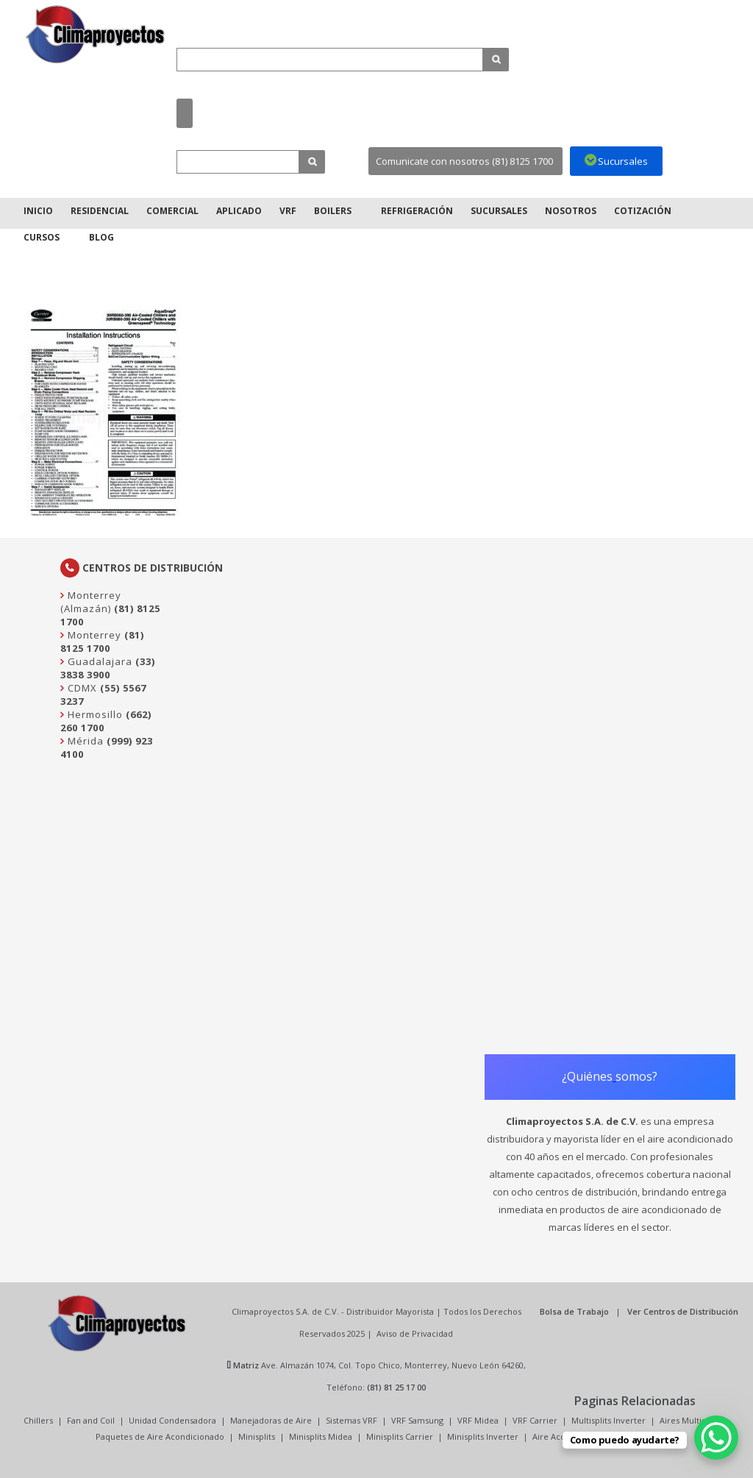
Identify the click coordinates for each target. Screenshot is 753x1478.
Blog (101, 237)
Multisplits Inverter (608, 1420)
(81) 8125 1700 (102, 641)
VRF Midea (478, 1420)
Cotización (642, 211)
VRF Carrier (535, 1420)
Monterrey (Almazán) (90, 602)
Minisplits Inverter (482, 1436)
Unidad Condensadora (172, 1420)
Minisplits (256, 1436)
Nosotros (570, 211)
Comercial (172, 211)
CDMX (81, 687)
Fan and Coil (91, 1420)
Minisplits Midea (320, 1436)
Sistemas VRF (351, 1420)
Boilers (332, 211)
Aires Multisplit (689, 1420)
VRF (287, 211)
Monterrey (93, 635)
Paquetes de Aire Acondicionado (160, 1436)
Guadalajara (98, 661)
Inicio (38, 211)
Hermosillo (94, 714)
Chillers (38, 1420)
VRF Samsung (417, 1420)
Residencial (100, 211)
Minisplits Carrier (399, 1436)
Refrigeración (417, 211)
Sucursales (499, 211)
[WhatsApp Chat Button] (716, 1437)
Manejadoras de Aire (271, 1420)
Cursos (42, 237)
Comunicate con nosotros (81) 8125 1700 (464, 161)
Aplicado (239, 211)
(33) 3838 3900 (107, 668)
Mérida (84, 740)
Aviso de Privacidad (414, 1333)
